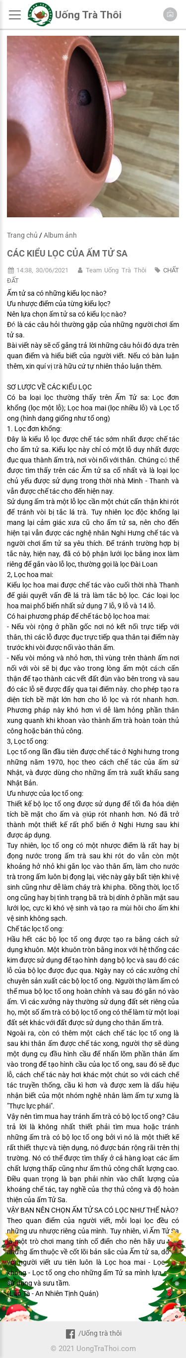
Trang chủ (22, 235)
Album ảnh (60, 235)
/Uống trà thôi (93, 1333)
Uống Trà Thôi (88, 14)
